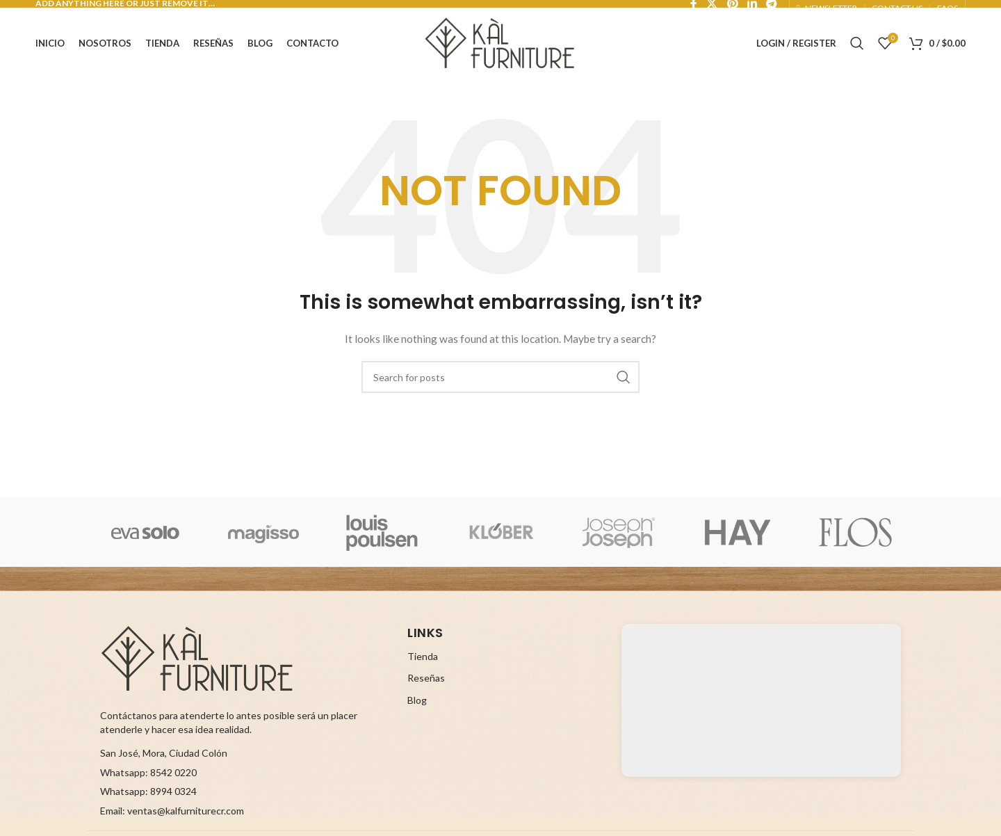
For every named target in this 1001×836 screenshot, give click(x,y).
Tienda (422, 660)
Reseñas (426, 683)
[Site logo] (500, 41)
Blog (417, 704)
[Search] (857, 42)
